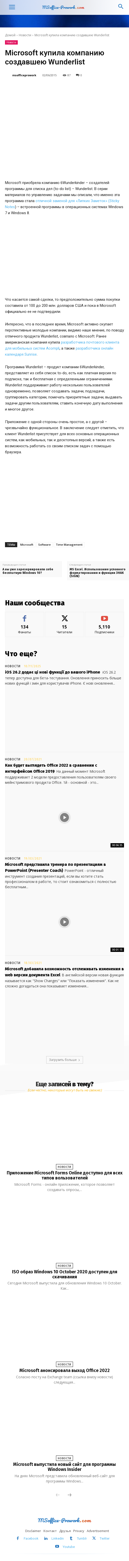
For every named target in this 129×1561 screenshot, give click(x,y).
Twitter (105, 1538)
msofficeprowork (24, 75)
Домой (10, 35)
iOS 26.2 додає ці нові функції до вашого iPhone (52, 672)
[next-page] (69, 1495)
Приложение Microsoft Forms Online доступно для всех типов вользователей (64, 1175)
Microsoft (26, 544)
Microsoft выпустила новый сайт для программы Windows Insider (64, 1467)
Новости (25, 35)
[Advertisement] (64, 497)
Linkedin (58, 1538)
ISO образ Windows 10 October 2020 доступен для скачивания (64, 1274)
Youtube (69, 1547)
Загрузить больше (64, 1060)
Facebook (31, 1538)
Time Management (69, 544)
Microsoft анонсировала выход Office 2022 (65, 1370)
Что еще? (21, 654)
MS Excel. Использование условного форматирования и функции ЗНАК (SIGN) (98, 573)
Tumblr (82, 1538)
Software (44, 544)
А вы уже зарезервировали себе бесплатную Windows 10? (27, 571)
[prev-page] (58, 1495)
